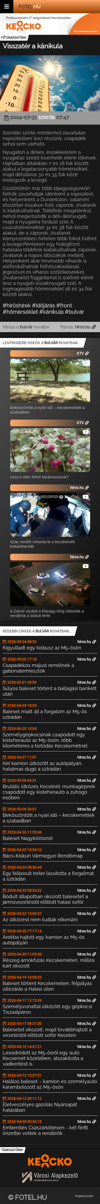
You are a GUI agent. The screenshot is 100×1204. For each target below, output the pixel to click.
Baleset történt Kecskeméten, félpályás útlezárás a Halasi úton (47, 986)
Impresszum (84, 1196)
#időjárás (43, 305)
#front (64, 305)
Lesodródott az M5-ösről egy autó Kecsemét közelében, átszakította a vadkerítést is (43, 1058)
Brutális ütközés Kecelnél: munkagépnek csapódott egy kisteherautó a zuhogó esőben (49, 792)
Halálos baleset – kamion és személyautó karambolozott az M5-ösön (50, 1084)
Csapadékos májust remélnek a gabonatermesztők (38, 668)
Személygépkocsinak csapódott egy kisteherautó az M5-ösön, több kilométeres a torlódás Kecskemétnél (45, 740)
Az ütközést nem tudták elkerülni (40, 919)
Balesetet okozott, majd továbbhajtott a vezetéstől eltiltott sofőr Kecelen (47, 1032)
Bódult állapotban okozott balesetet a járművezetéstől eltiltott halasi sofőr (45, 899)
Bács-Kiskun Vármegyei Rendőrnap (43, 856)
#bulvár (74, 312)
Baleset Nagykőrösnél (28, 838)
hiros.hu (86, 642)
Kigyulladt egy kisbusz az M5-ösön (42, 647)
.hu (30, 6)
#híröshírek (17, 305)
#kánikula (51, 312)
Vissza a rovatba (26, 326)
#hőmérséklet (20, 312)
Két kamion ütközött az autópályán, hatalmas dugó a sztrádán (42, 766)
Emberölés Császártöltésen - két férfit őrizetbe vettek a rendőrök (45, 1130)
